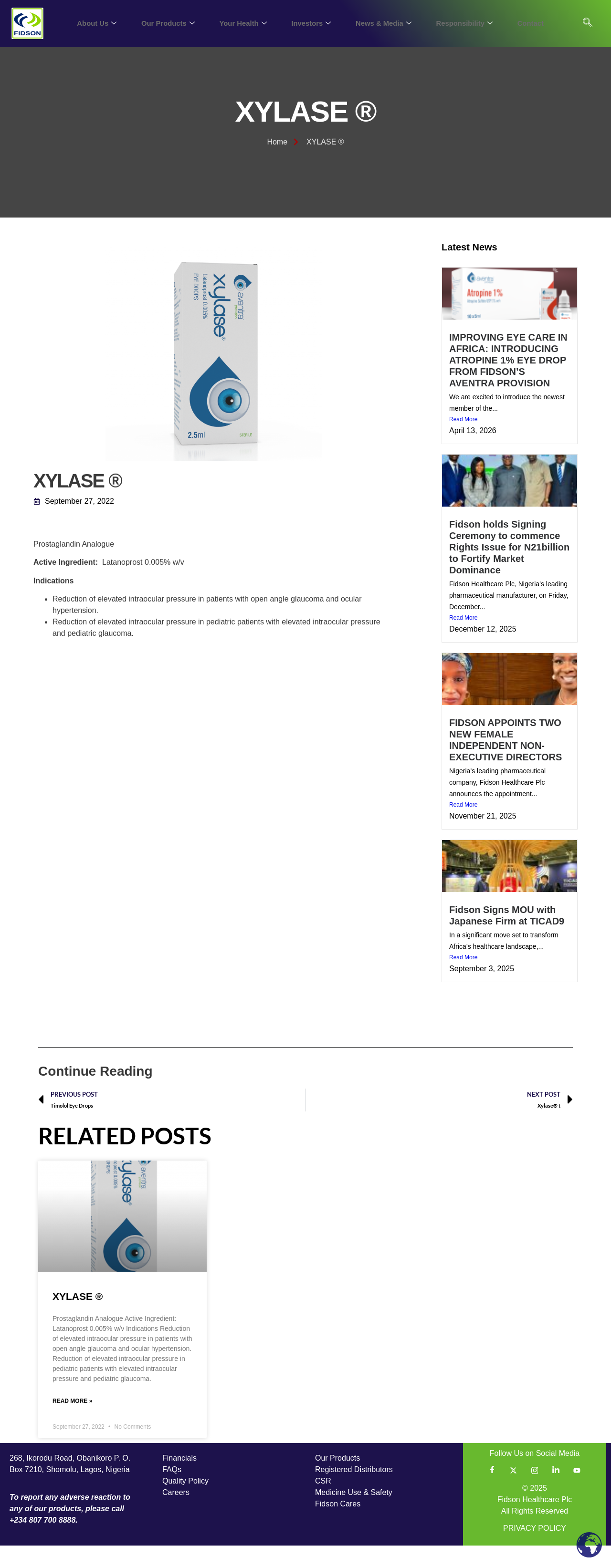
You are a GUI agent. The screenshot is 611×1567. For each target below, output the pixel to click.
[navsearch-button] (587, 23)
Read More (463, 439)
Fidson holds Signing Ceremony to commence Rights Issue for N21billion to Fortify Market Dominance (509, 567)
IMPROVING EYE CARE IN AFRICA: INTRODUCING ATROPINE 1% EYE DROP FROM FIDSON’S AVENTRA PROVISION (508, 380)
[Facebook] (492, 1491)
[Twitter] (513, 1491)
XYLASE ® (78, 1316)
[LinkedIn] (555, 1491)
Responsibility (464, 23)
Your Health (241, 23)
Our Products (165, 23)
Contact (530, 23)
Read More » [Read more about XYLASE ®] (72, 1422)
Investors (309, 23)
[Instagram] (534, 1491)
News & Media (382, 23)
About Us (94, 23)
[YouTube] (577, 1491)
